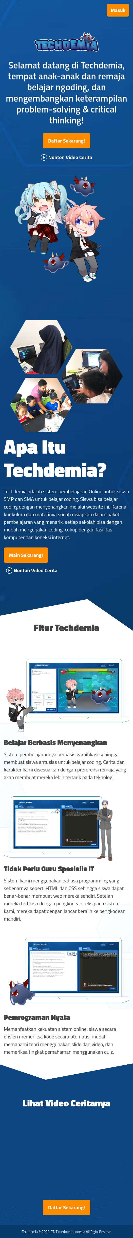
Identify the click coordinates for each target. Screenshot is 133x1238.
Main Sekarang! (26, 555)
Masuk (118, 10)
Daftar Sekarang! (66, 141)
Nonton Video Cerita (66, 157)
